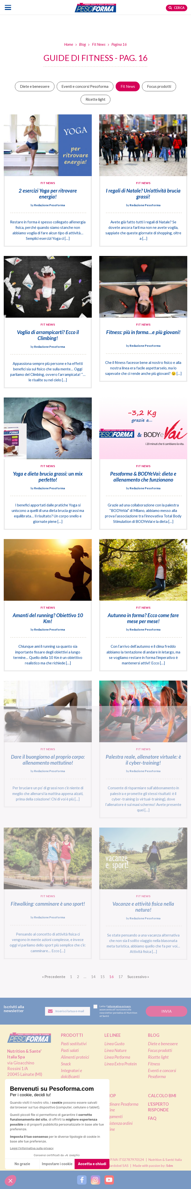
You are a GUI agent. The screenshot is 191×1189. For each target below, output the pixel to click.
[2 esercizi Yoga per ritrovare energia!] (48, 180)
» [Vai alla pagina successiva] (138, 976)
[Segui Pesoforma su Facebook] (81, 1180)
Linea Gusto (114, 1043)
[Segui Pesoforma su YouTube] (109, 1180)
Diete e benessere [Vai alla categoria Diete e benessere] (34, 86)
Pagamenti (113, 1116)
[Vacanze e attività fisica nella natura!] (143, 894)
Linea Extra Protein (120, 1063)
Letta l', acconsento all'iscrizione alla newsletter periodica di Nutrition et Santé (115, 1011)
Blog (82, 44)
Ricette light (158, 1057)
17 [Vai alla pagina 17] (120, 976)
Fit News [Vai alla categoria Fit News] (128, 86)
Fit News (98, 44)
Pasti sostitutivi (74, 1043)
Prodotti (72, 1035)
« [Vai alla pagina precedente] (53, 976)
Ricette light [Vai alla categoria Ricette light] (95, 99)
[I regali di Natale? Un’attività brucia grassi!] (143, 180)
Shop (110, 1095)
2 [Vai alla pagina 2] (78, 976)
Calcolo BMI (162, 1095)
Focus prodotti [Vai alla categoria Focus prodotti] (159, 86)
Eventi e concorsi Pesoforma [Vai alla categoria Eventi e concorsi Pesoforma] (84, 86)
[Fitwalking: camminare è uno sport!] (48, 893)
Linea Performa (117, 1057)
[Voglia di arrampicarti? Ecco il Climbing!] (48, 322)
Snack (66, 1063)
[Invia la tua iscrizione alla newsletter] (166, 1011)
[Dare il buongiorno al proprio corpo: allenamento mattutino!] (48, 744)
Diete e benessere (163, 1043)
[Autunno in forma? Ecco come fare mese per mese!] (143, 605)
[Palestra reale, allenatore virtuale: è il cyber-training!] (143, 749)
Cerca (177, 8)
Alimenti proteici (75, 1057)
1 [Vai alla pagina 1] (71, 976)
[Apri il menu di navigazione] (8, 7)
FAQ (152, 1118)
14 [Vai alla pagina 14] (93, 976)
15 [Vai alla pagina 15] (102, 976)
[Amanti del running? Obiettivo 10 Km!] (48, 605)
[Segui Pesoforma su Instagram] (95, 1180)
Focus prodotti (160, 1050)
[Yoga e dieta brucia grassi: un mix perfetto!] (48, 463)
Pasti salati (70, 1050)
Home (68, 44)
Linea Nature (115, 1050)
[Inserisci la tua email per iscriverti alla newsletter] (67, 1011)
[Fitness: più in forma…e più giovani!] (143, 319)
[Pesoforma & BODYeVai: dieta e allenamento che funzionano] (143, 463)
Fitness (154, 1063)
